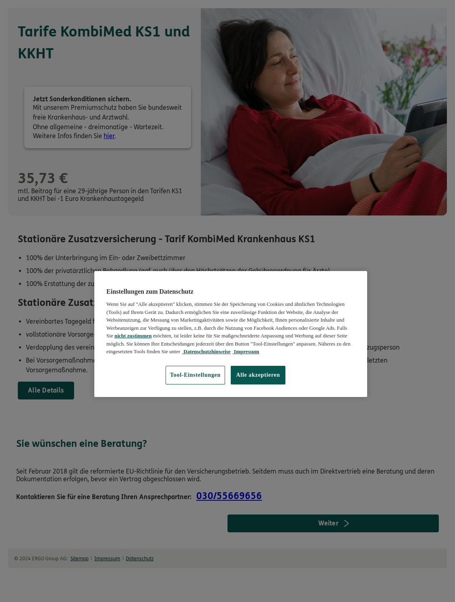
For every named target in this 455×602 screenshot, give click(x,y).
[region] (230, 334)
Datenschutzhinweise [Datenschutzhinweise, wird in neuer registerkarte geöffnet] (206, 351)
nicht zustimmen (133, 336)
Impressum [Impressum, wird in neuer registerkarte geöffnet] (246, 351)
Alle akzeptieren (258, 375)
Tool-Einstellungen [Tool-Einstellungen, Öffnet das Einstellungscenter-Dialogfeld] (195, 375)
